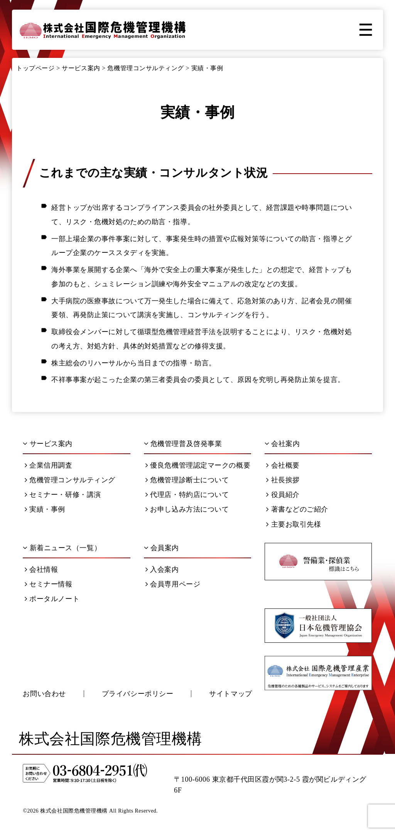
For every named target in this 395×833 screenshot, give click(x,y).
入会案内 (162, 569)
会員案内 (161, 548)
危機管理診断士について (187, 480)
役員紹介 (282, 494)
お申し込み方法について (187, 509)
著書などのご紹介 (297, 509)
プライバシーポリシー (138, 693)
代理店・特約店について (187, 494)
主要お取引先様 (293, 524)
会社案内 (282, 444)
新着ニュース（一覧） (62, 548)
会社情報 (41, 569)
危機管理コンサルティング (70, 480)
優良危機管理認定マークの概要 (197, 465)
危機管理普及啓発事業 (183, 444)
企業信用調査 (48, 465)
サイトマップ (230, 694)
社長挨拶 (282, 480)
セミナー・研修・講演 (63, 494)
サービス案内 (47, 444)
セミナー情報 (48, 584)
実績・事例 (45, 509)
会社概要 (282, 465)
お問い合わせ (44, 694)
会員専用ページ (172, 584)
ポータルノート (52, 599)
